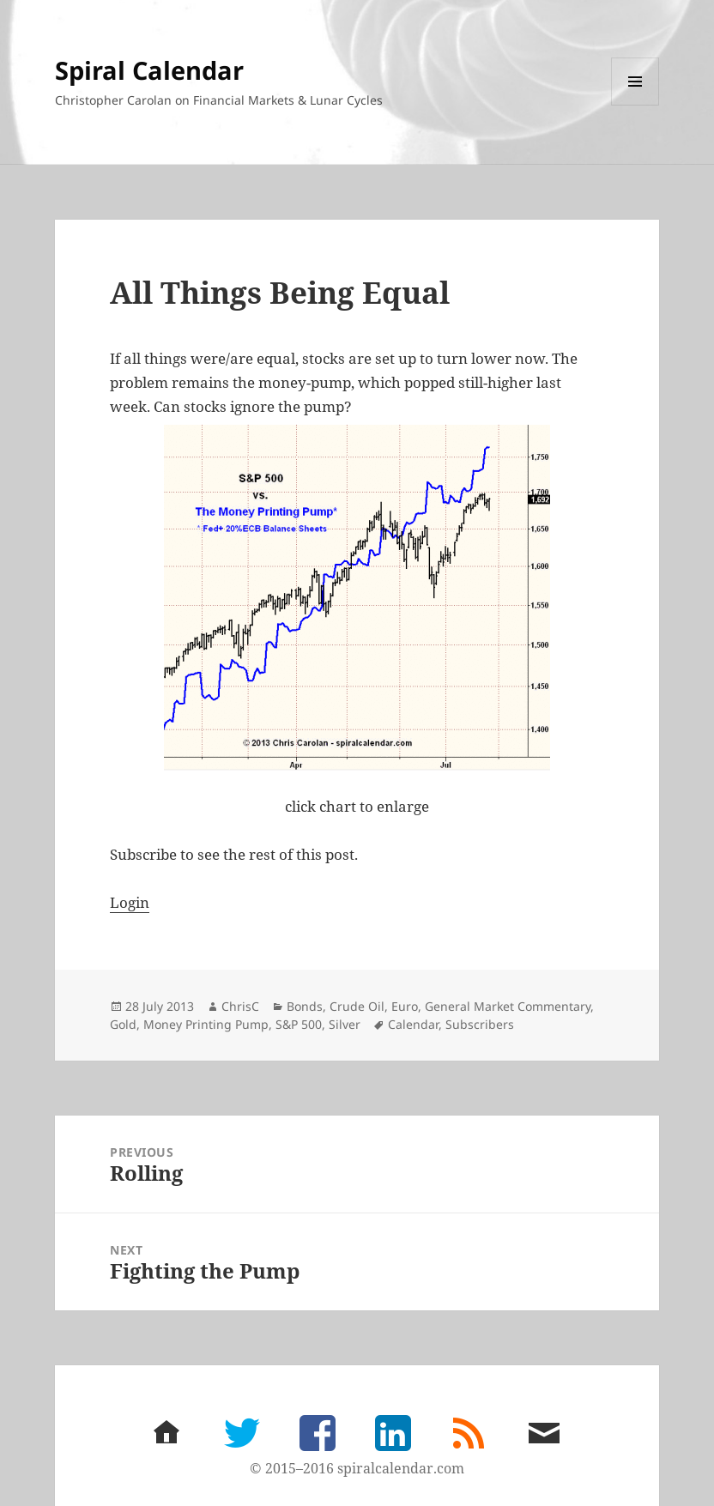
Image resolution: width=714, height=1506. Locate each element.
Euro (404, 1006)
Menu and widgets (635, 105)
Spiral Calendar (149, 70)
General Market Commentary (507, 1006)
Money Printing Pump (206, 1024)
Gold (123, 1024)
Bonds (305, 1006)
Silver (344, 1024)
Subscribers (479, 1024)
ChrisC (240, 1006)
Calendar (413, 1024)
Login (129, 902)
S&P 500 (298, 1024)
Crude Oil (357, 1006)
